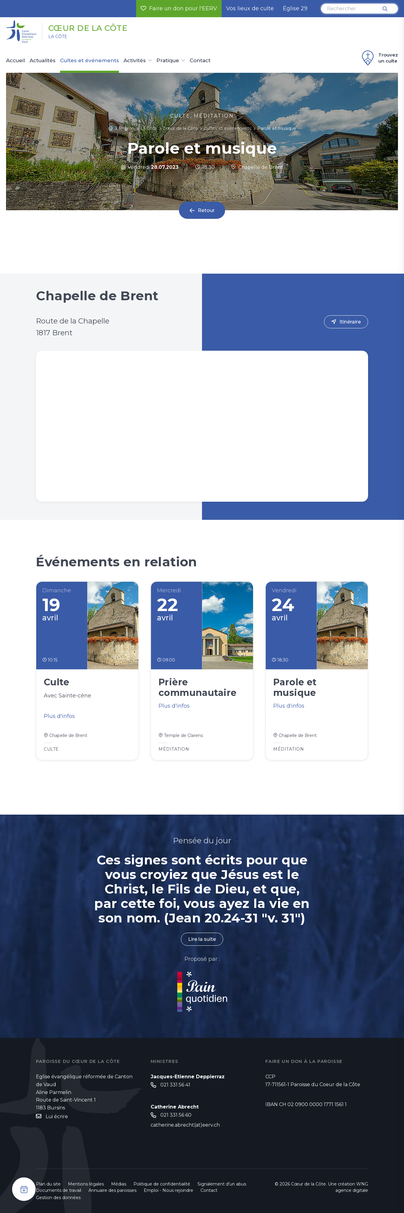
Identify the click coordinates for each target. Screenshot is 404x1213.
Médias (118, 1184)
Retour (206, 210)
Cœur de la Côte (87, 28)
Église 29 (295, 8)
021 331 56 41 (175, 1085)
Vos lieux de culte (250, 8)
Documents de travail (58, 1190)
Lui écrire (57, 1116)
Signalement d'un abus (221, 1184)
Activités (134, 60)
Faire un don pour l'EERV (179, 8)
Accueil (15, 60)
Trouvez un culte (379, 58)
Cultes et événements (89, 60)
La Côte (57, 36)
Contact (200, 60)
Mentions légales (86, 1184)
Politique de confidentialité (161, 1184)
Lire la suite (202, 939)
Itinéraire (350, 322)
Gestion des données (58, 1197)
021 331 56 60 (175, 1115)
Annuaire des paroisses (112, 1190)
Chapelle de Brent (257, 167)
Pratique (167, 60)
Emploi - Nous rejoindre (168, 1190)
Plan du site (48, 1184)
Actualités (43, 60)
